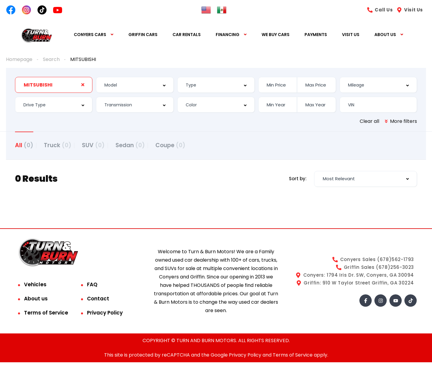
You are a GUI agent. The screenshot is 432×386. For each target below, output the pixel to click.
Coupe (188, 145)
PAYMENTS (315, 35)
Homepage (19, 59)
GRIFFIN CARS (143, 35)
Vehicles (35, 286)
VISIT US (350, 35)
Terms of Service (46, 314)
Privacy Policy (105, 314)
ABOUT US (385, 35)
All (24, 145)
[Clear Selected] (82, 84)
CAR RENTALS (186, 35)
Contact (98, 300)
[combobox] (53, 85)
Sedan (143, 145)
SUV (102, 145)
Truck (62, 145)
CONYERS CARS (90, 35)
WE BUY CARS (276, 35)
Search (51, 59)
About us (36, 300)
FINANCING (227, 35)
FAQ (92, 286)
